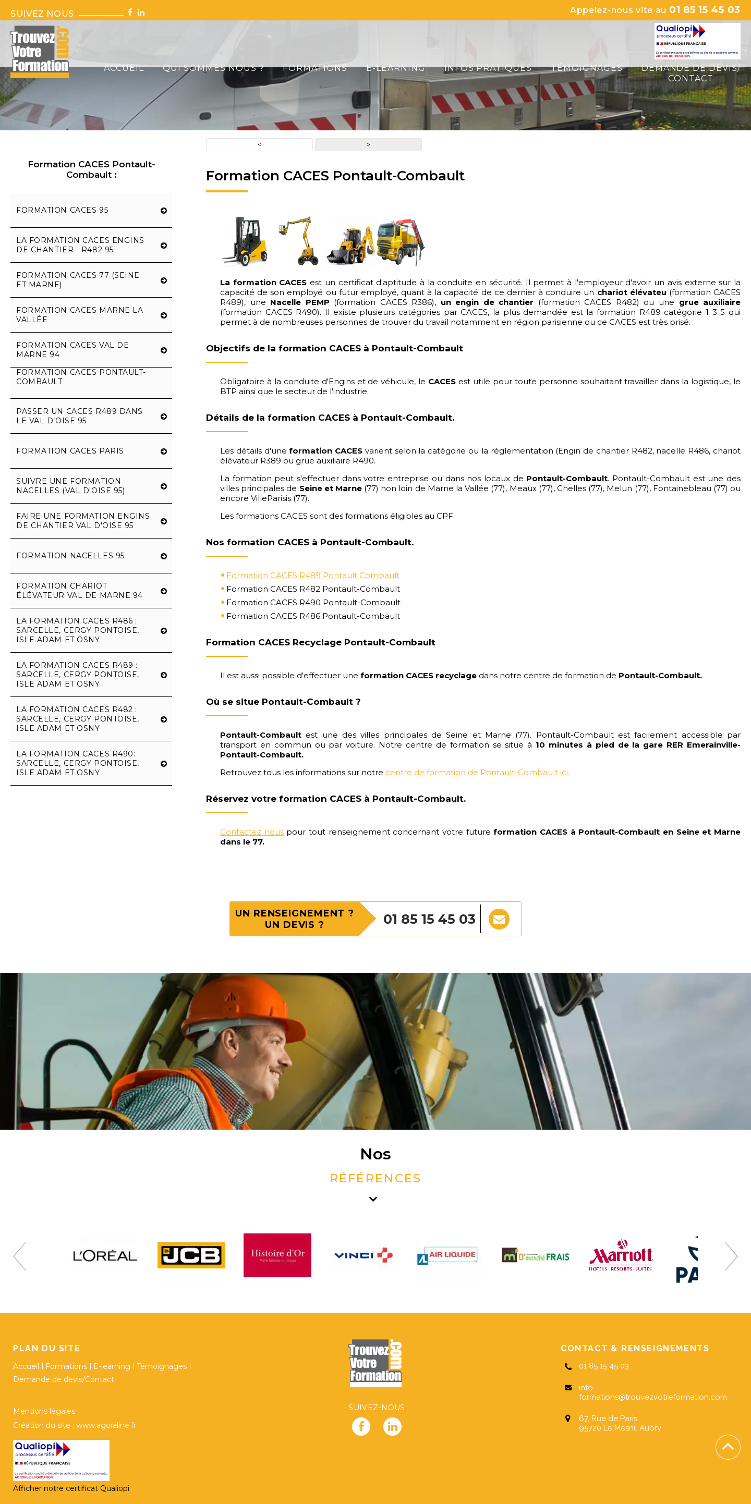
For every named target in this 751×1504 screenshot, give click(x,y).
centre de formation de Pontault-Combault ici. (477, 772)
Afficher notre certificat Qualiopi (71, 1488)
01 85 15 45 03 (655, 10)
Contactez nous (252, 832)
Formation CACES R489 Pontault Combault (312, 575)
